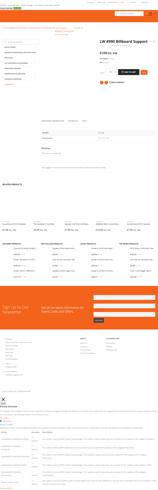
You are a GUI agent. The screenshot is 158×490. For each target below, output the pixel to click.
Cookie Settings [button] (6, 8)
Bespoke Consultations (64, 31)
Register (143, 2)
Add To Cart (130, 72)
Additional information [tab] (52, 121)
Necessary (7, 421)
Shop (9, 28)
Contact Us (78, 28)
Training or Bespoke (12, 79)
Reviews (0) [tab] (73, 121)
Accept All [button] (17, 8)
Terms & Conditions (87, 353)
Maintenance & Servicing (14, 74)
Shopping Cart (111, 350)
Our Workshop (45, 28)
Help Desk (35, 28)
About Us (101, 2)
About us (83, 343)
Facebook (102, 83)
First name (97, 294)
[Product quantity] (110, 72)
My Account (110, 343)
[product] (16, 204)
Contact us (84, 346)
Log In (131, 2)
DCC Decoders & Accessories (16, 63)
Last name (97, 302)
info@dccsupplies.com (14, 375)
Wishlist (109, 346)
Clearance (8, 84)
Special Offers (17, 28)
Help (144, 72)
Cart (122, 2)
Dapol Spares (10, 47)
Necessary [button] (4, 418)
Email (106, 83)
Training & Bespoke (59, 28)
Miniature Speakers (12, 68)
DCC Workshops (61, 34)
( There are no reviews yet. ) (121, 45)
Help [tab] (84, 121)
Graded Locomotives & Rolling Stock (20, 52)
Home (4, 28)
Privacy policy (85, 350)
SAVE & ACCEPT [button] (6, 488)
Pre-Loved (8, 58)
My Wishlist (113, 2)
